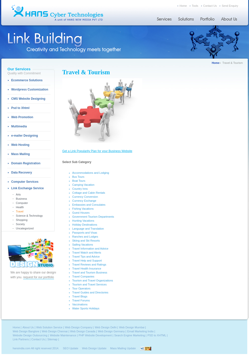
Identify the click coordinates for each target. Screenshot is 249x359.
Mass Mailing (20, 154)
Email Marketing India (140, 331)
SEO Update (70, 348)
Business (21, 198)
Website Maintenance (63, 335)
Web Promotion (22, 117)
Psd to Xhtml (20, 108)
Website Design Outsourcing (30, 335)
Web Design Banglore (26, 331)
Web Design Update (94, 348)
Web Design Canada (82, 331)
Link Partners (21, 339)
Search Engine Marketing (129, 335)
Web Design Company (78, 327)
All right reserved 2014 (44, 348)
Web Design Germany (111, 331)
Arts (18, 194)
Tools (195, 5)
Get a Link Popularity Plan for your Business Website (97, 151)
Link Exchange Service (27, 188)
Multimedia (19, 126)
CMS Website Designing (28, 98)
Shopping (22, 219)
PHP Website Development (95, 335)
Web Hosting (20, 145)
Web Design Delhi (106, 327)
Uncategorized (25, 228)
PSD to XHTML (156, 335)
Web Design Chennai (55, 331)
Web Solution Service (49, 327)
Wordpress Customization (29, 89)
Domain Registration (25, 163)
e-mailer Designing (24, 135)
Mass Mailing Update (123, 348)
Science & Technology (29, 215)
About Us (28, 327)
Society (20, 224)
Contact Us (210, 5)
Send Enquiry (230, 5)
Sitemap (52, 339)
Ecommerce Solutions (27, 80)
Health (20, 207)
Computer (22, 202)
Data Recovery (21, 172)
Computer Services (24, 181)
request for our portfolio (38, 277)
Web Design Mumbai (131, 327)
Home (183, 5)
